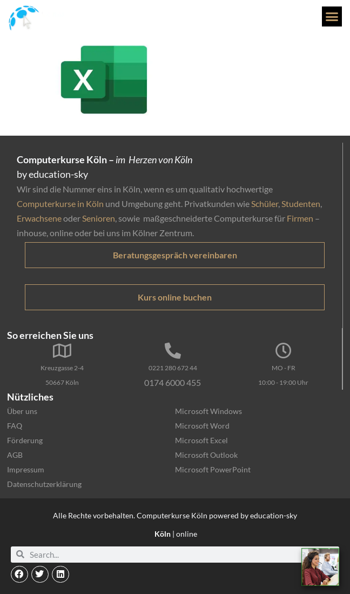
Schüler (264, 203)
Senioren (98, 218)
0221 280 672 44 (173, 368)
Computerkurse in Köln (60, 203)
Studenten (300, 203)
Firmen (300, 218)
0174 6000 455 (172, 382)
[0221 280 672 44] (173, 351)
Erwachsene (39, 218)
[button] (332, 16)
